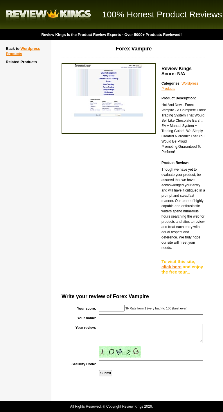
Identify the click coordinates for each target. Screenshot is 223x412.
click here (171, 266)
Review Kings (48, 14)
